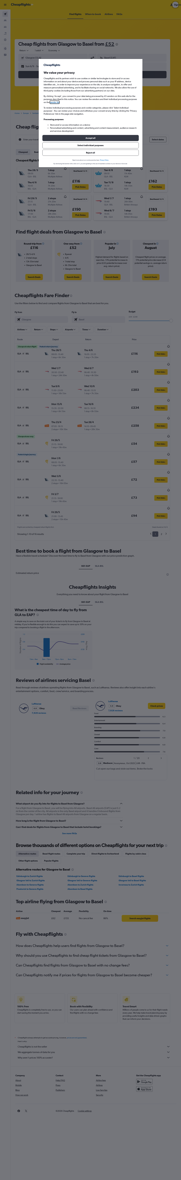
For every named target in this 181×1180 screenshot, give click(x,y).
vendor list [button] (54, 102)
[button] (90, 138)
